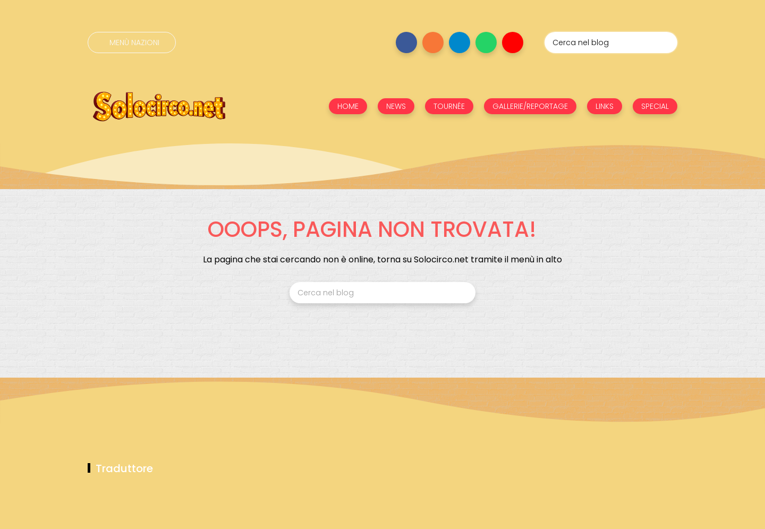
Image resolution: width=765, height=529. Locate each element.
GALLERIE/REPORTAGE (530, 106)
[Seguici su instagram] (433, 42)
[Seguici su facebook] (406, 42)
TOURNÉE (449, 106)
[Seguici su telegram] (459, 42)
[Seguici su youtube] (512, 42)
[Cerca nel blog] (611, 42)
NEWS (396, 106)
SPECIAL (655, 106)
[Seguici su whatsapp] (486, 42)
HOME (348, 106)
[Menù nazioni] (132, 42)
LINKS (605, 106)
